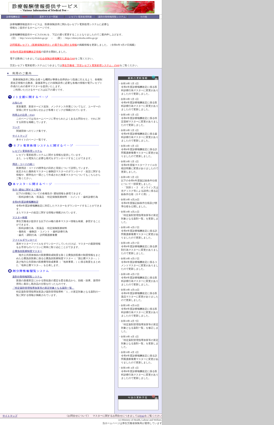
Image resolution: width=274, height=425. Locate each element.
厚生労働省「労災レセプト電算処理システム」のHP (91, 65)
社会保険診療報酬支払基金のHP (57, 58)
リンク (16, 127)
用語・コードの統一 (23, 164)
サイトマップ (19, 135)
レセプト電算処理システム (27, 151)
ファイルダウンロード (24, 239)
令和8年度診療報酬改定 (25, 201)
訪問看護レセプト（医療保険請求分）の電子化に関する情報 (43, 44)
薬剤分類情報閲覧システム (27, 276)
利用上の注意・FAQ (23, 114)
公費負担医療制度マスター (27, 251)
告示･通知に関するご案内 (26, 189)
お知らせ (17, 102)
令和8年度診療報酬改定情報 (25, 51)
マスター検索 (19, 217)
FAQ (142, 415)
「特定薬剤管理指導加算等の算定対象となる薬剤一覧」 (43, 287)
